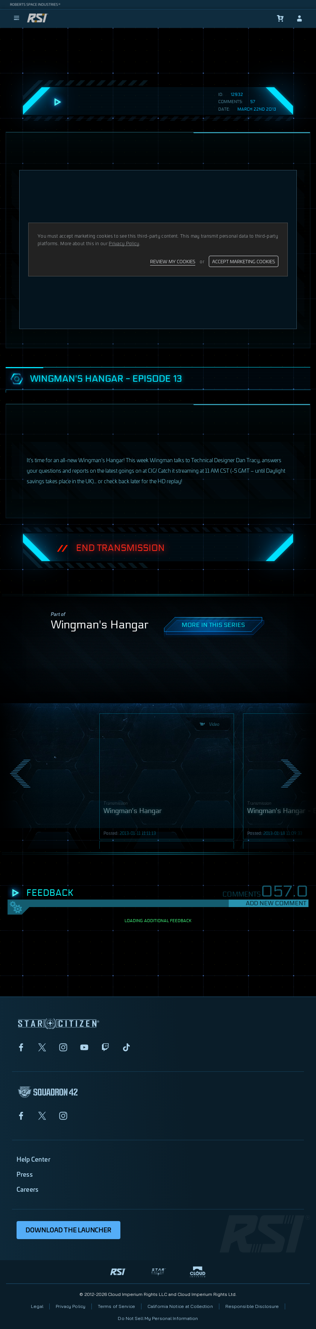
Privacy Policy (70, 1306)
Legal (37, 1306)
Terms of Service (116, 1306)
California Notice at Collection (180, 1306)
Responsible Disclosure (252, 1306)
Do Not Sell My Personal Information (158, 1318)
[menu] (16, 18)
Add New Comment (276, 903)
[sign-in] (299, 18)
